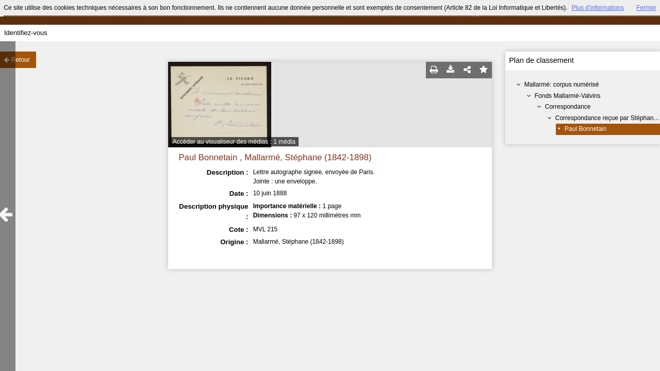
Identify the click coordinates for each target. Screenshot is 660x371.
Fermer (646, 7)
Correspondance (568, 106)
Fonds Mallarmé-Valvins (568, 95)
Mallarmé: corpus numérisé (561, 84)
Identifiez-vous (25, 33)
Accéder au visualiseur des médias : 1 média (234, 141)
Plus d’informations (598, 7)
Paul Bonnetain (585, 128)
